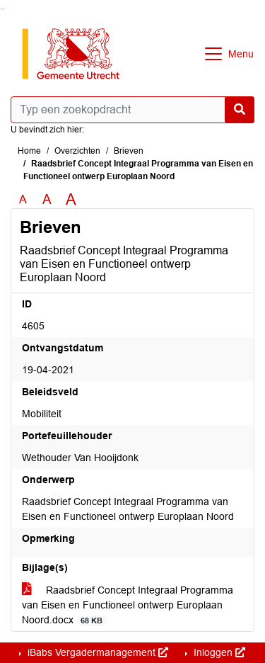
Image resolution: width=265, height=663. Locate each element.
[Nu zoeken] (239, 109)
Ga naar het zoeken (1, 8)
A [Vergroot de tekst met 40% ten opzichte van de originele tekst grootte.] (71, 199)
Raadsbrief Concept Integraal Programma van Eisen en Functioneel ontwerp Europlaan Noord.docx (127, 605)
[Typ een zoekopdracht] (132, 109)
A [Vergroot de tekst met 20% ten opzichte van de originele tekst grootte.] (47, 199)
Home (29, 151)
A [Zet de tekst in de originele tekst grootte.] (23, 199)
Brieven (128, 151)
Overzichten (77, 151)
